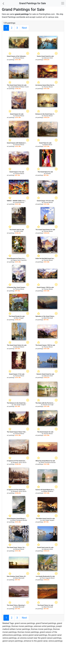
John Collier (19, 231)
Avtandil (48, 173)
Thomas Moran (19, 58)
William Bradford (48, 491)
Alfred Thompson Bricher (48, 462)
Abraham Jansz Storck (19, 462)
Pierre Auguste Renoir (48, 578)
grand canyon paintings (12, 641)
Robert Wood (48, 144)
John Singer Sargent (20, 405)
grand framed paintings (46, 623)
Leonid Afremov (19, 202)
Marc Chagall (19, 318)
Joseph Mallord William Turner (19, 87)
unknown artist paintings (44, 626)
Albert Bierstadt (48, 318)
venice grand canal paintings (34, 635)
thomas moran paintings (22, 626)
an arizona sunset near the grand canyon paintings (39, 638)
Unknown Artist (48, 58)
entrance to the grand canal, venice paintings (43, 641)
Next (24, 27)
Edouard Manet (19, 347)
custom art (40, 17)
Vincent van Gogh (48, 405)
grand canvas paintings (25, 623)
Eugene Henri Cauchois (20, 260)
